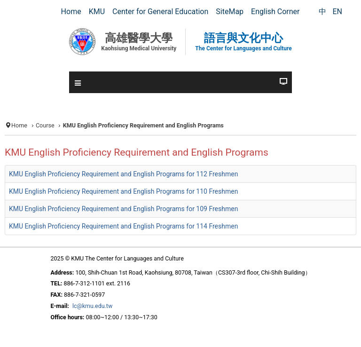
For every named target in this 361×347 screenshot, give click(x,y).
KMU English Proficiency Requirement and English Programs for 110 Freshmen (123, 191)
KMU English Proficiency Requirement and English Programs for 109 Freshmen (123, 209)
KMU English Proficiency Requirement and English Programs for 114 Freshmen (123, 226)
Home (19, 125)
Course (45, 125)
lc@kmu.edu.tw (92, 305)
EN (337, 11)
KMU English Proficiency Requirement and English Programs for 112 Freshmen (123, 174)
